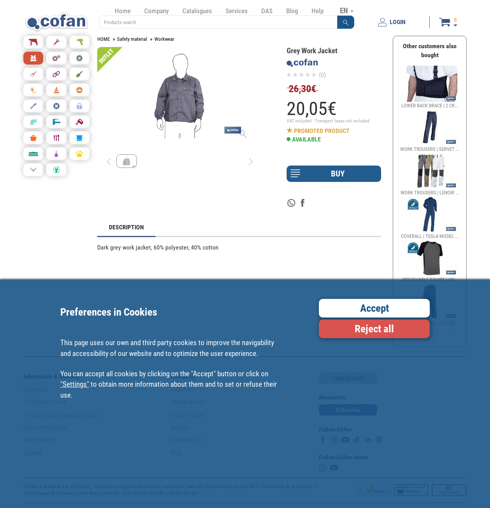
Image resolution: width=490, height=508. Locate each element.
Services (237, 11)
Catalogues (197, 11)
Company (156, 11)
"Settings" (74, 384)
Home (123, 11)
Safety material (132, 39)
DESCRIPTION (126, 227)
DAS (267, 11)
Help (318, 11)
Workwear (164, 39)
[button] (345, 22)
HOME (103, 39)
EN (347, 10)
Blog (292, 11)
